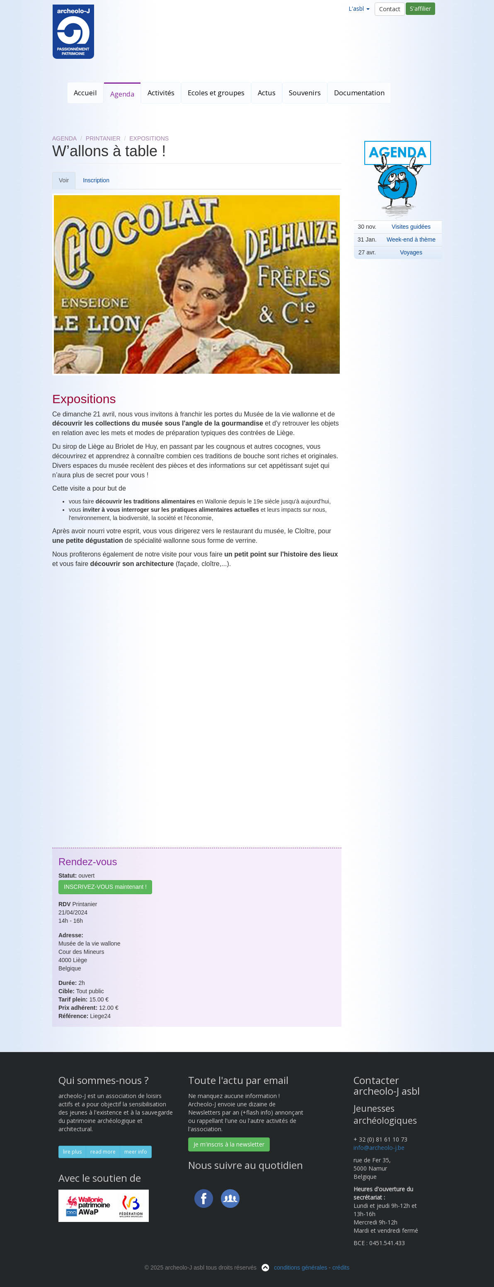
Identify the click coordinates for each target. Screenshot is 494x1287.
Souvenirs (305, 92)
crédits (340, 1267)
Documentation (359, 92)
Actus (267, 92)
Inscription (96, 180)
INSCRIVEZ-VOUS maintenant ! (105, 886)
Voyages (411, 252)
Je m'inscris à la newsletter (229, 1144)
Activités (161, 92)
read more (103, 1151)
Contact (389, 9)
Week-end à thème (411, 239)
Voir (67, 183)
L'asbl (359, 8)
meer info (135, 1151)
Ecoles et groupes (216, 92)
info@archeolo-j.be (379, 1148)
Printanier (103, 138)
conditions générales (300, 1267)
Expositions (149, 138)
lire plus (72, 1151)
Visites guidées (411, 226)
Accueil (85, 92)
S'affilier (420, 8)
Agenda (122, 94)
